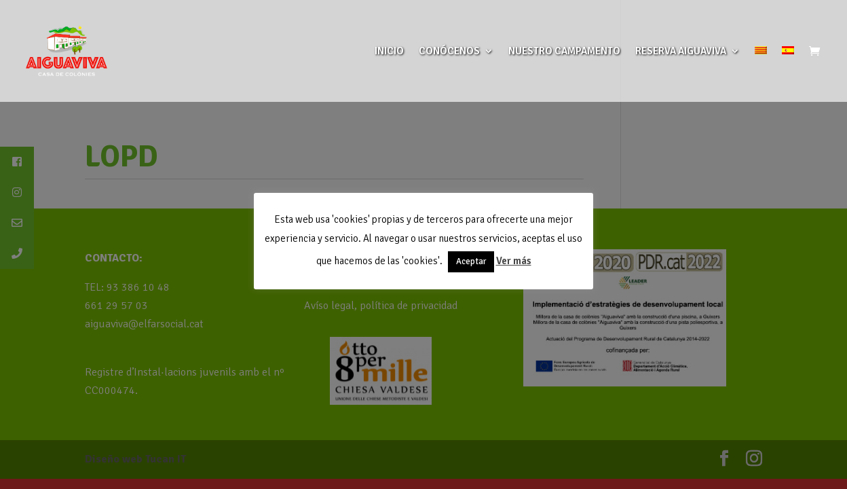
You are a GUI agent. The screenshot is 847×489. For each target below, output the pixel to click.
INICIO (389, 51)
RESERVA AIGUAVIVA (680, 51)
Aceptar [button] (471, 261)
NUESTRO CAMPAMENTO (564, 51)
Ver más (513, 261)
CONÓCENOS (449, 51)
